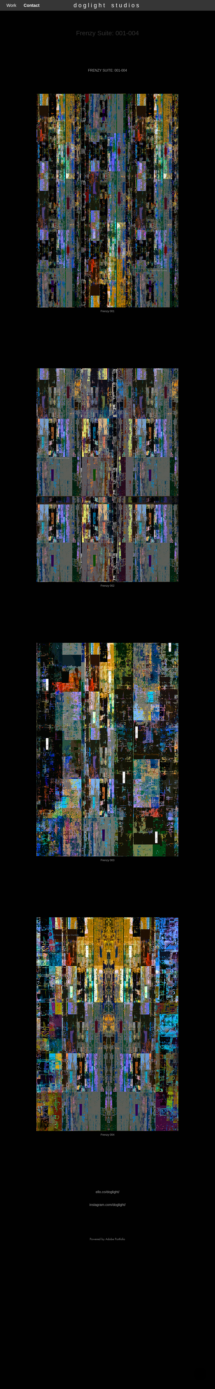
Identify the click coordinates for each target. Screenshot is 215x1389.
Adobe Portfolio (115, 1239)
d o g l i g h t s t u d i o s (106, 5)
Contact (31, 5)
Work (11, 5)
